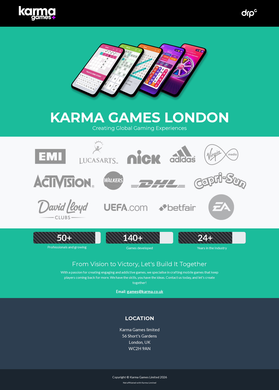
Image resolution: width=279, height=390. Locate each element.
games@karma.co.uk (145, 291)
